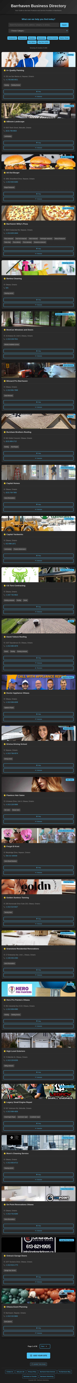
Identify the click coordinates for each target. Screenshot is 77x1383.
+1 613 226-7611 (12, 339)
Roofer (25, 600)
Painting (6, 85)
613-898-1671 (11, 544)
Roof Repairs (14, 447)
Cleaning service (8, 293)
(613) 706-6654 (11, 131)
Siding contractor (8, 1065)
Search (64, 25)
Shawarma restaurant (40, 242)
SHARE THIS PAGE (38, 1364)
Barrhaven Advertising (46, 1376)
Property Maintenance (20, 549)
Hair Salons (31, 42)
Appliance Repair (9, 707)
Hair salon (7, 810)
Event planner (8, 1321)
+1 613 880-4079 (12, 646)
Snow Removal (8, 395)
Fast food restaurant (21, 238)
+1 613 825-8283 (12, 182)
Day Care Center (43, 42)
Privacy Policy (32, 1371)
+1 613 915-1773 (12, 1265)
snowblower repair (35, 1117)
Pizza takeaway (27, 242)
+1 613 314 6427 (12, 907)
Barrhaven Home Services (47, 1371)
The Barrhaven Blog (64, 1371)
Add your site (20, 1371)
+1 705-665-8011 (12, 80)
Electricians (41, 38)
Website (38, 96)
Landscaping (7, 136)
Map (38, 91)
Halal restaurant (33, 238)
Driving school (8, 759)
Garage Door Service (10, 1270)
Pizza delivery (16, 242)
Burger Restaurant (9, 187)
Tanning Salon (8, 912)
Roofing (6, 447)
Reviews (38, 668)
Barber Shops (64, 38)
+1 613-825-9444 (12, 233)
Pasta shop (7, 242)
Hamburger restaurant (46, 238)
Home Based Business (10, 861)
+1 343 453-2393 (12, 958)
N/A (7, 288)
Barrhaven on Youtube (30, 1376)
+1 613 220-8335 (12, 1060)
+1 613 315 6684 (12, 1316)
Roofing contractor (9, 600)
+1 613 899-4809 (12, 1111)
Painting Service (15, 85)
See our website (11, 856)
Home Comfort (52, 38)
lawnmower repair (22, 1117)
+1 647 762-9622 (12, 595)
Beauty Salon (16, 810)
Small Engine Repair (9, 1117)
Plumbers (32, 38)
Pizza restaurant (8, 238)
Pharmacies (22, 38)
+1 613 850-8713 (12, 1163)
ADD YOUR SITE (38, 1355)
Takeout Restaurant (60, 238)
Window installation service (11, 344)
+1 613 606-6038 (12, 702)
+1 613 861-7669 (12, 390)
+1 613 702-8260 (12, 1214)
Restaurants (12, 38)
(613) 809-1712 (11, 441)
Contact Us (10, 1371)
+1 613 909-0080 (12, 1009)
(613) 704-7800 (11, 492)
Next (44, 1346)
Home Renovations (9, 498)
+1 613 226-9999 (12, 804)
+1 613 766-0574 (12, 753)
